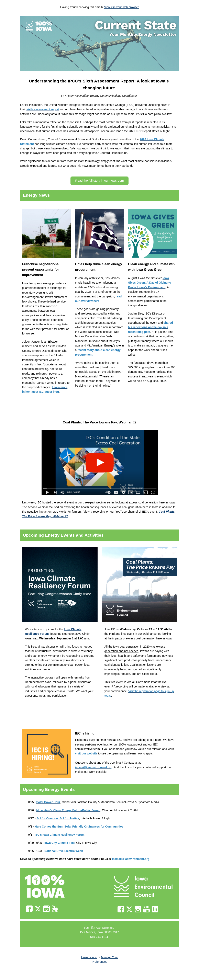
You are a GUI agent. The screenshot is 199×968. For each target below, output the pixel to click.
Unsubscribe (89, 957)
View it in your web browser (121, 7)
